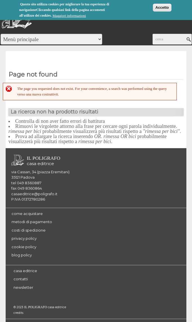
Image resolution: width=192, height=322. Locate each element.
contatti (21, 279)
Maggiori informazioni (69, 15)
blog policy (22, 255)
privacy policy (24, 238)
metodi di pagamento (32, 221)
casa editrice (25, 270)
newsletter (23, 287)
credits (18, 313)
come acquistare (27, 213)
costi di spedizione (29, 230)
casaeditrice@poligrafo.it (34, 194)
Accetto (162, 7)
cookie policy (24, 247)
